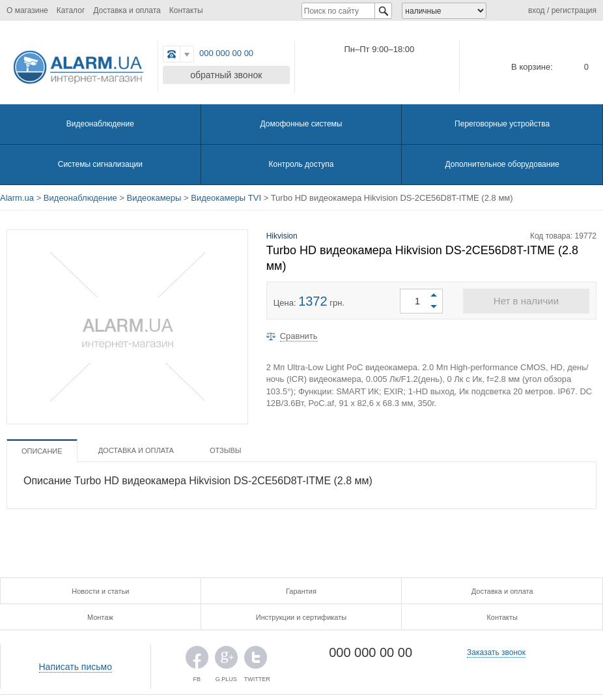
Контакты (186, 10)
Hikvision (282, 236)
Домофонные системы (301, 123)
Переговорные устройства (502, 123)
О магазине (27, 10)
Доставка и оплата (127, 10)
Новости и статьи (100, 591)
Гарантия (301, 591)
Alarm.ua (17, 198)
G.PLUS (226, 660)
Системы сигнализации (100, 164)
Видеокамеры (154, 198)
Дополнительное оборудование (502, 164)
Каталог (71, 10)
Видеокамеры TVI (226, 198)
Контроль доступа (301, 164)
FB (197, 660)
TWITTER (255, 660)
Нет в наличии (526, 300)
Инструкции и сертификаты (301, 617)
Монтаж (100, 617)
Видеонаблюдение (100, 123)
